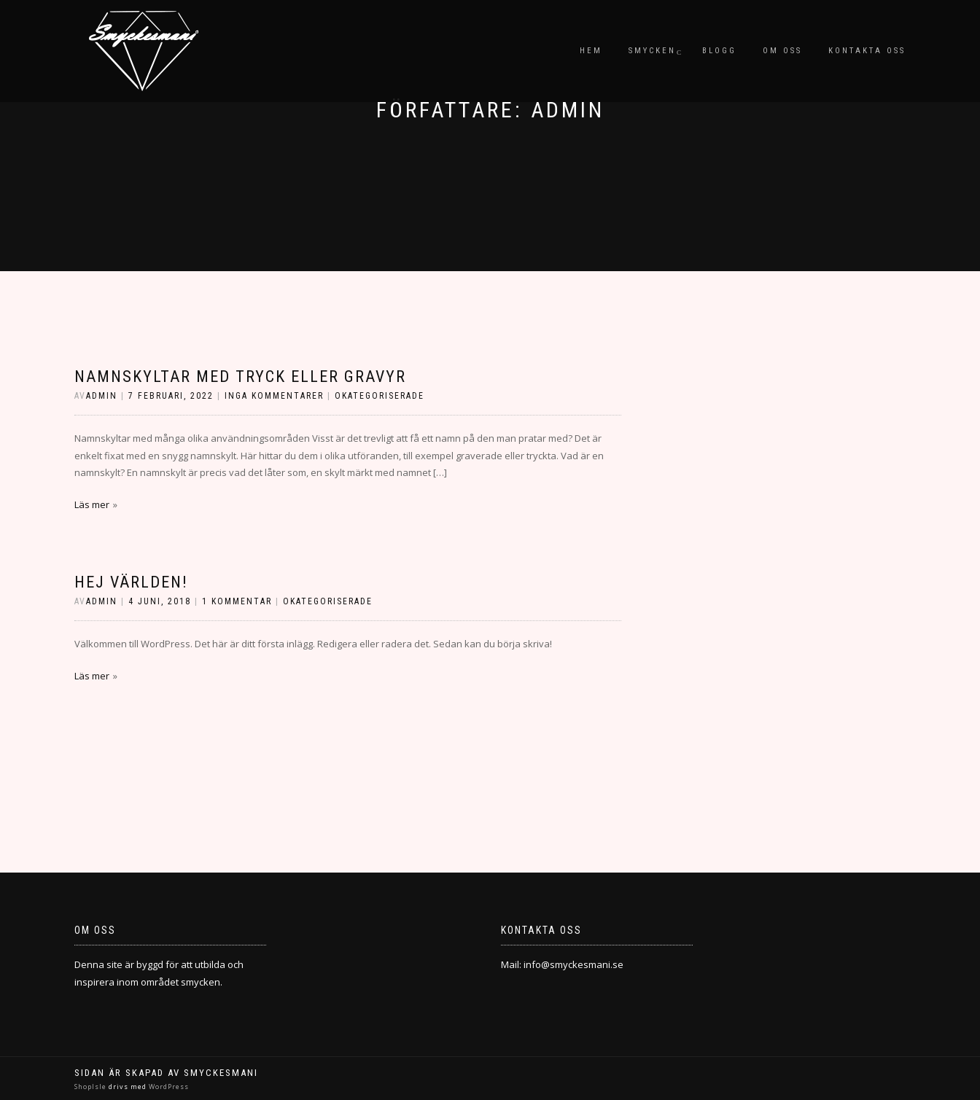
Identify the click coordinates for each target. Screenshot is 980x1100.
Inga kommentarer (274, 396)
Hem (591, 50)
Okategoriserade (379, 396)
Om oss (782, 50)
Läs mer (91, 504)
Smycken (652, 50)
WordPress (168, 1086)
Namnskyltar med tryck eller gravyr (240, 376)
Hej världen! (131, 582)
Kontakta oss (867, 50)
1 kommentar (237, 601)
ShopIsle (91, 1086)
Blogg (719, 50)
